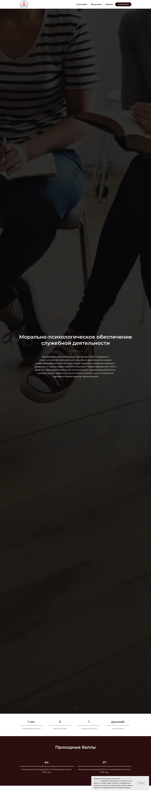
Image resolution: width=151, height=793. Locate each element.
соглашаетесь (125, 778)
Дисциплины (96, 4)
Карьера (109, 4)
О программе (81, 4)
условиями (97, 781)
